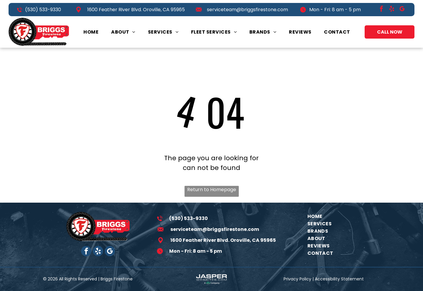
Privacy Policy (297, 279)
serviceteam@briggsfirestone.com (247, 9)
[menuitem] (90, 32)
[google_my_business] (402, 9)
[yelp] (391, 9)
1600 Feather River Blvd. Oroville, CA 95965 (136, 9)
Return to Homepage (211, 189)
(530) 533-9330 (43, 9)
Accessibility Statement (339, 279)
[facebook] (381, 9)
